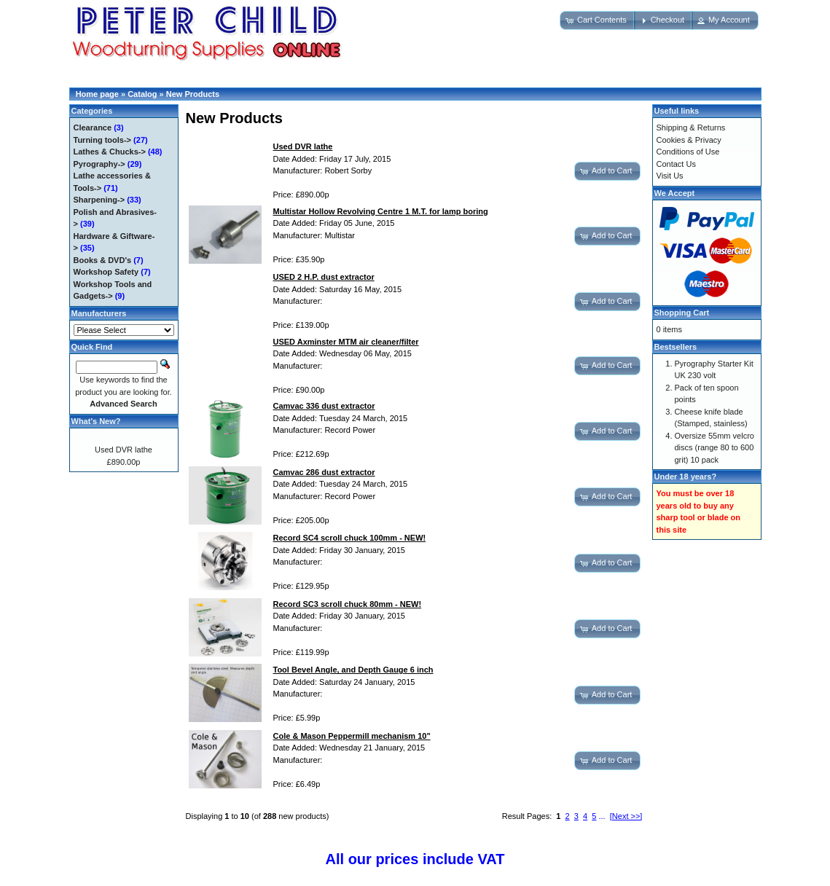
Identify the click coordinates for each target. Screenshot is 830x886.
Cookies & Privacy (689, 140)
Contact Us (676, 164)
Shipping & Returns (691, 127)
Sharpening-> (99, 199)
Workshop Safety (106, 271)
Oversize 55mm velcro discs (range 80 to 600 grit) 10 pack (714, 447)
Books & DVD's (103, 260)
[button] (597, 20)
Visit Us (670, 175)
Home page (97, 94)
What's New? (96, 421)
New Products (192, 94)
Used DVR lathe (123, 449)
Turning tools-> (103, 140)
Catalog (142, 94)
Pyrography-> (99, 164)
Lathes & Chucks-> (110, 151)
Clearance (93, 127)
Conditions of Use (688, 151)
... (602, 816)
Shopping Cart (682, 312)
